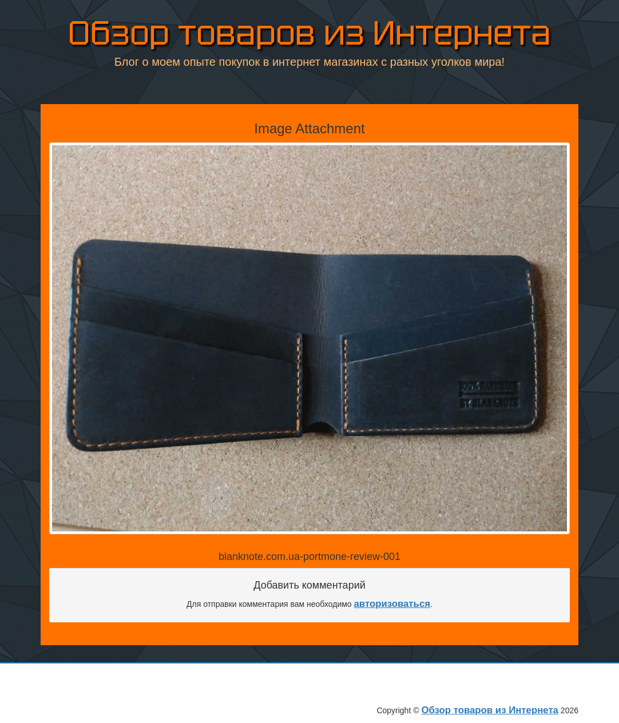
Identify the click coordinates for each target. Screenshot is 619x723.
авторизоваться (392, 603)
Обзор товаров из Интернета (309, 34)
